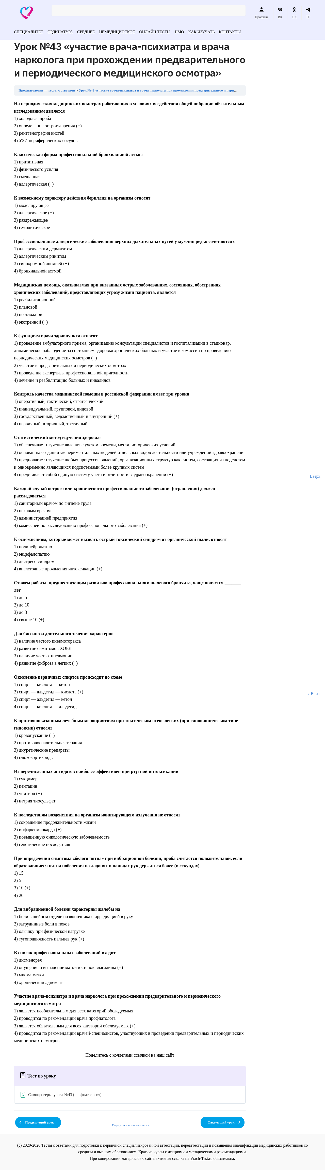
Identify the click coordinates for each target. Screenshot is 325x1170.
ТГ (308, 13)
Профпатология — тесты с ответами (47, 90)
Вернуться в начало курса (131, 1125)
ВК (280, 13)
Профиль (261, 13)
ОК (294, 13)
